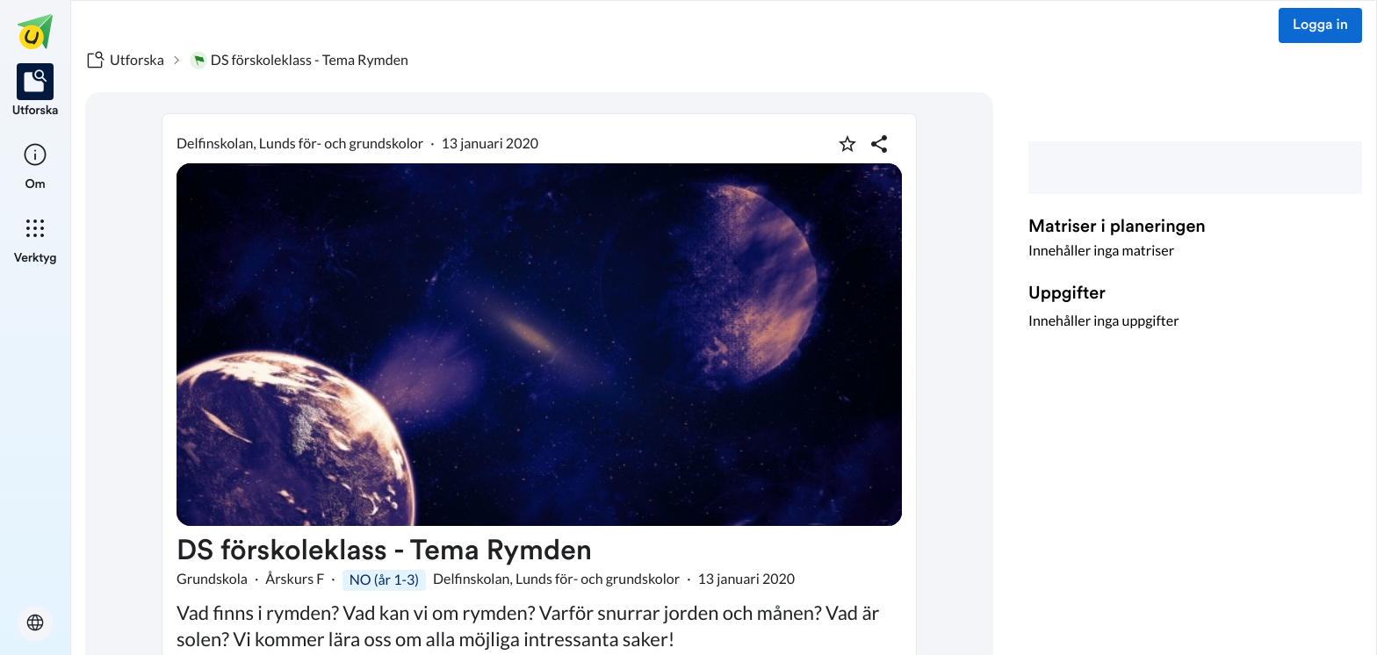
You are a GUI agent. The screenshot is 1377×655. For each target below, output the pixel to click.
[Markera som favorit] (847, 144)
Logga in (1320, 25)
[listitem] (35, 91)
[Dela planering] (879, 144)
